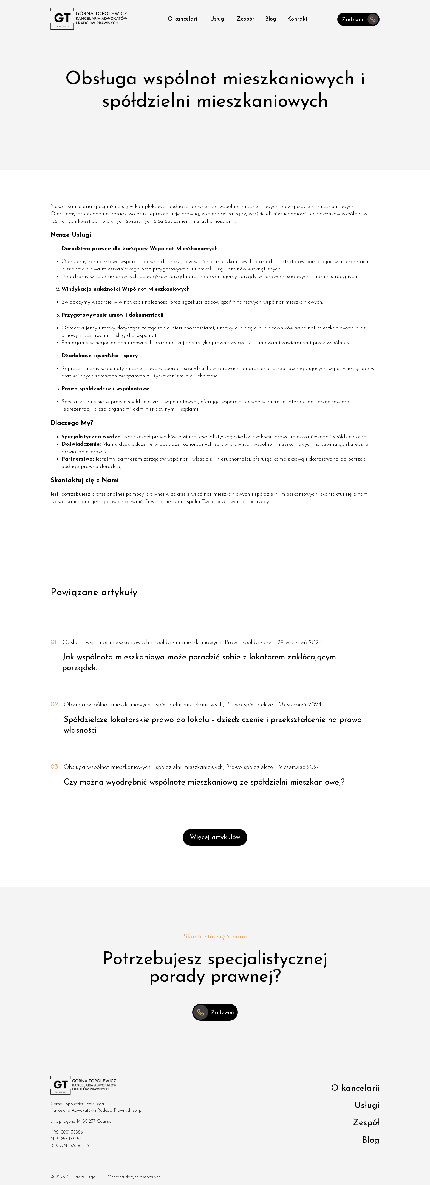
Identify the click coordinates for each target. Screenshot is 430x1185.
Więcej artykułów (215, 837)
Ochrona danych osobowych (134, 1177)
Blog (270, 19)
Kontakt (297, 19)
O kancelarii (183, 19)
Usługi (217, 19)
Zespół (245, 19)
